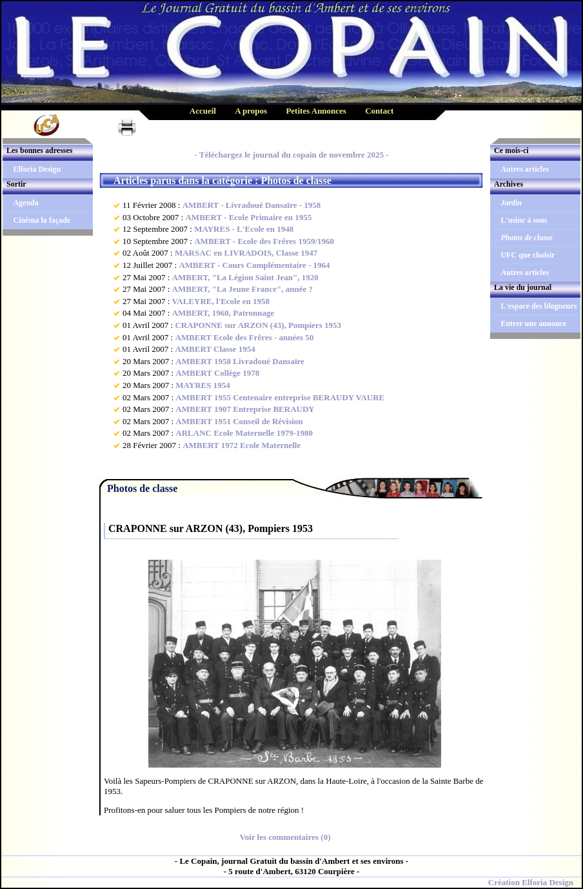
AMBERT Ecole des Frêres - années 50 (244, 337)
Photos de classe (526, 237)
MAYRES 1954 (202, 385)
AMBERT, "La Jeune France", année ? (242, 289)
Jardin (511, 202)
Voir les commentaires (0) (285, 837)
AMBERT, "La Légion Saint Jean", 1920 (245, 277)
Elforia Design (37, 169)
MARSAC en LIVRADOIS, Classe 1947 (246, 253)
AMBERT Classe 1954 (215, 349)
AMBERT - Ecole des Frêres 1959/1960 (264, 241)
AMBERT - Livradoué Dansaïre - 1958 (252, 205)
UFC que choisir (527, 255)
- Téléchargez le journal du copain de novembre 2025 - (291, 154)
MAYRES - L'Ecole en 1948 (243, 229)
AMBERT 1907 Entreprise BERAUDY (244, 409)
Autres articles (524, 169)
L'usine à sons (523, 220)
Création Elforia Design (530, 882)
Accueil (203, 111)
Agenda (25, 202)
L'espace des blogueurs (538, 306)
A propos (251, 111)
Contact (379, 111)
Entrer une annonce (533, 323)
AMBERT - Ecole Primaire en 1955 (248, 217)
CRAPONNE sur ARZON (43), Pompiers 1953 (258, 325)
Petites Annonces (316, 111)
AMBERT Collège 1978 (217, 373)
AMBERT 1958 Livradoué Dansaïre (239, 361)
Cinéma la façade (41, 220)
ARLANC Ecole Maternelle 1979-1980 (244, 433)
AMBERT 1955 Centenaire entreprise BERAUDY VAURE (279, 397)
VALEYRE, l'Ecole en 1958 (221, 301)
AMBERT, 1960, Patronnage (223, 313)
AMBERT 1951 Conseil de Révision (238, 421)
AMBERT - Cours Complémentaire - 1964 (254, 265)
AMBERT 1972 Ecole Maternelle (242, 445)
